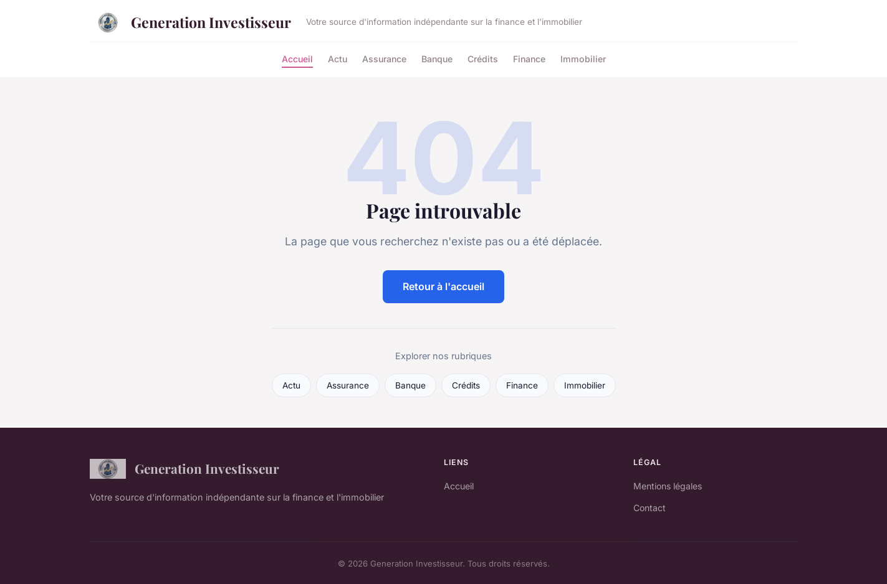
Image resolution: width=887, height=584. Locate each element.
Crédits (482, 58)
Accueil (297, 58)
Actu (337, 58)
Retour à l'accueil (443, 286)
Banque (437, 58)
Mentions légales (667, 486)
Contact (649, 507)
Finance (529, 58)
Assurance (384, 58)
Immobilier (583, 58)
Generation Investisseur (191, 22)
